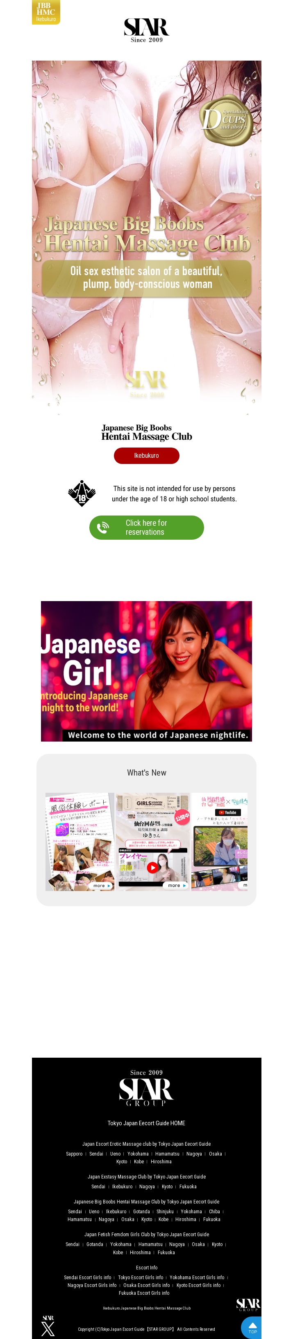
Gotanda (141, 1212)
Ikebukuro (122, 1187)
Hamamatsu (167, 1154)
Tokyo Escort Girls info (140, 1277)
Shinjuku (165, 1212)
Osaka (215, 1154)
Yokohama (138, 1154)
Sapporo (74, 1154)
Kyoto (121, 1162)
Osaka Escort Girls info (146, 1285)
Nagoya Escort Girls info (92, 1285)
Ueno (115, 1154)
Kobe (139, 1162)
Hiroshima (161, 1162)
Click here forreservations (146, 527)
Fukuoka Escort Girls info (144, 1293)
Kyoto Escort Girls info (198, 1285)
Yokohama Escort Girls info (197, 1277)
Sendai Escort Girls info (87, 1277)
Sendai (96, 1154)
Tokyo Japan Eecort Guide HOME (146, 1123)
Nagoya (194, 1154)
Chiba (214, 1212)
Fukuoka (188, 1187)
